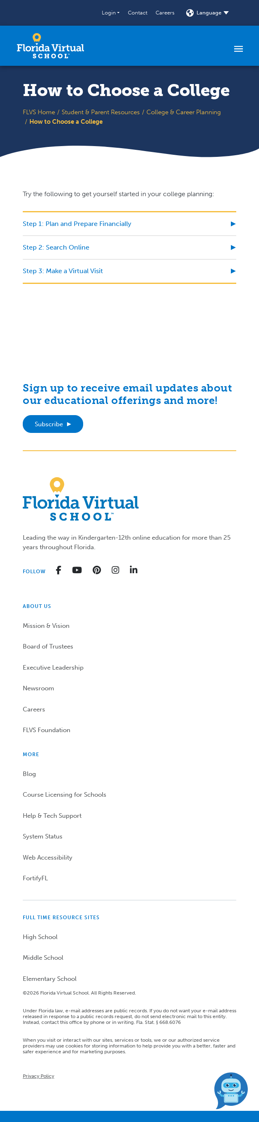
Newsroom (38, 688)
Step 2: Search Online (56, 247)
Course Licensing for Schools (64, 794)
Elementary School (50, 979)
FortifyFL (35, 878)
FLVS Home (39, 112)
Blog (29, 774)
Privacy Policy (38, 1076)
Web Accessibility (47, 857)
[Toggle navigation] (238, 48)
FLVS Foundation (46, 730)
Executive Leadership (53, 667)
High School (40, 937)
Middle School (43, 957)
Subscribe (49, 424)
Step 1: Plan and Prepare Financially (77, 224)
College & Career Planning (183, 112)
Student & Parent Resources (101, 112)
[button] (111, 13)
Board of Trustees (48, 646)
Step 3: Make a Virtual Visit (63, 271)
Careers (165, 13)
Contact (137, 13)
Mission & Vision (46, 625)
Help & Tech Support (52, 815)
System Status (42, 836)
